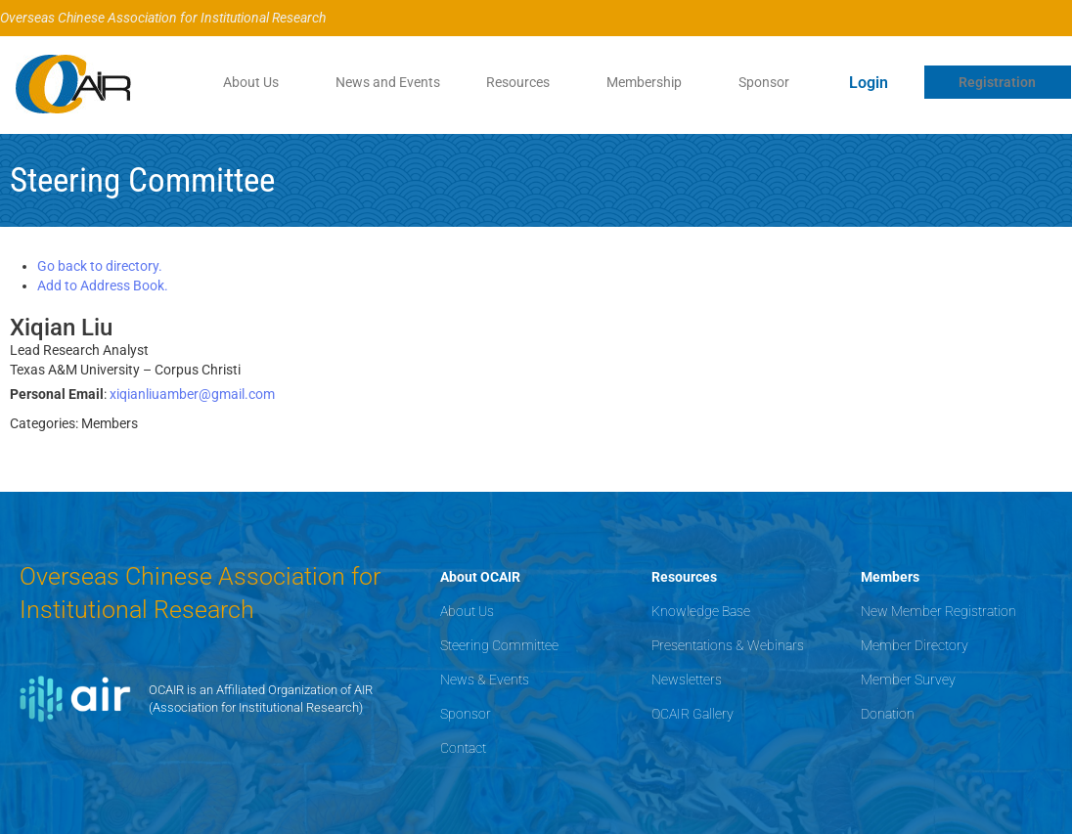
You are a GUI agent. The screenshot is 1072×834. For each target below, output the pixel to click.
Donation (888, 714)
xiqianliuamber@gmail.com (192, 394)
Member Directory (914, 645)
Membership (644, 82)
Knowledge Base (700, 611)
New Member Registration (938, 611)
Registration (997, 82)
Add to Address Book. (102, 285)
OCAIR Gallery (692, 714)
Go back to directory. (99, 266)
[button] (255, 82)
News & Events (484, 679)
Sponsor (763, 82)
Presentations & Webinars (727, 645)
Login (868, 82)
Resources (518, 82)
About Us (250, 82)
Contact (463, 748)
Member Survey (908, 679)
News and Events (387, 82)
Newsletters (686, 679)
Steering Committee (499, 645)
